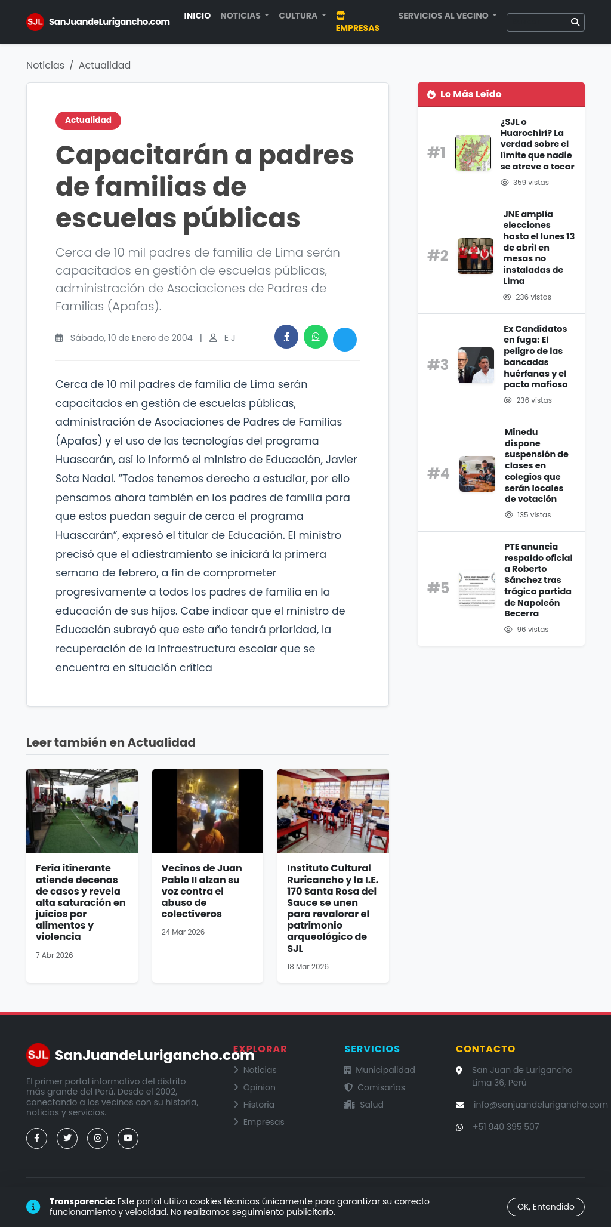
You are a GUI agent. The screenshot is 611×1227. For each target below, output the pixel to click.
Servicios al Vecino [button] (444, 15)
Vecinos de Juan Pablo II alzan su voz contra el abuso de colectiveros (202, 891)
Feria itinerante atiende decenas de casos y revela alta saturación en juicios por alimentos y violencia (81, 902)
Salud (364, 1105)
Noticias (45, 65)
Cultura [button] (299, 15)
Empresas (357, 22)
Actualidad (105, 65)
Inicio (197, 15)
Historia (254, 1105)
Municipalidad (379, 1070)
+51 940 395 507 (506, 1127)
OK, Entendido (546, 1207)
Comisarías (374, 1087)
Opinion (254, 1087)
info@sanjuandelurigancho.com (541, 1105)
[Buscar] (536, 22)
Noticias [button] (241, 15)
